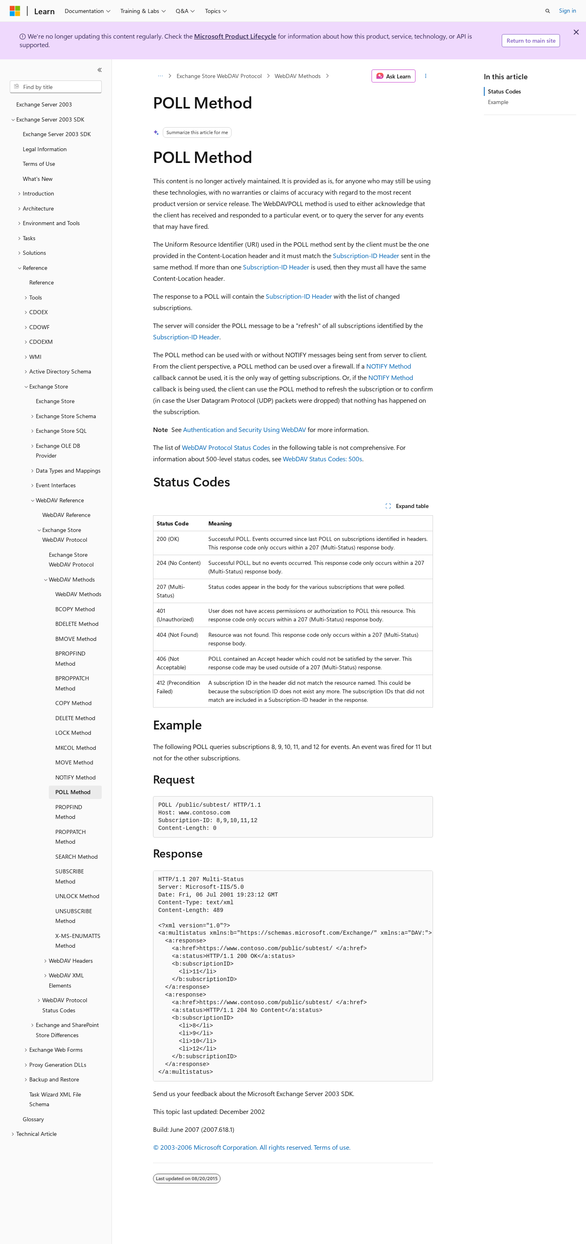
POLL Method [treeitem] (72, 792)
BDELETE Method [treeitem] (76, 623)
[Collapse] (99, 70)
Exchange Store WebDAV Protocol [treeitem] (71, 560)
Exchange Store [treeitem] (55, 401)
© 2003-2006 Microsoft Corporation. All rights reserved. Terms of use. (251, 1147)
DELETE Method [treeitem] (75, 718)
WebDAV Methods (298, 76)
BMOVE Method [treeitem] (75, 639)
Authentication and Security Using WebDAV (244, 429)
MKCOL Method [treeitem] (75, 747)
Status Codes (504, 91)
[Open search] (548, 11)
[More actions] (426, 75)
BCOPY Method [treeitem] (75, 609)
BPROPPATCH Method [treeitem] (72, 683)
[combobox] (56, 86)
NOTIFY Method (388, 366)
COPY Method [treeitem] (73, 703)
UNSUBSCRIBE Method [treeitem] (73, 916)
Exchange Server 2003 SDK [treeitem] (57, 134)
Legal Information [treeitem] (45, 149)
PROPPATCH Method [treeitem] (70, 837)
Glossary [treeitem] (33, 1119)
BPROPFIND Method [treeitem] (70, 658)
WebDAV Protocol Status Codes (226, 447)
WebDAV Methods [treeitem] (78, 594)
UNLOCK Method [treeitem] (77, 896)
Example (498, 102)
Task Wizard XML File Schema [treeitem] (55, 1099)
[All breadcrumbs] (160, 75)
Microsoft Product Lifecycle (235, 36)
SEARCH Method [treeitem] (76, 856)
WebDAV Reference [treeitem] (66, 515)
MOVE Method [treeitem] (74, 762)
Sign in (567, 10)
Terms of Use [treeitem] (39, 163)
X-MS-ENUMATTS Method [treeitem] (78, 941)
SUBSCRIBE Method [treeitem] (69, 876)
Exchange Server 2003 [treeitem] (44, 104)
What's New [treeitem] (37, 178)
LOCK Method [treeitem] (73, 732)
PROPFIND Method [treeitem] (68, 812)
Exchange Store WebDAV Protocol (219, 76)
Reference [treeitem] (41, 282)
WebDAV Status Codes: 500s (322, 458)
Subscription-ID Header (366, 255)
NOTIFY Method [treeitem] (75, 777)
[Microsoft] (15, 11)
